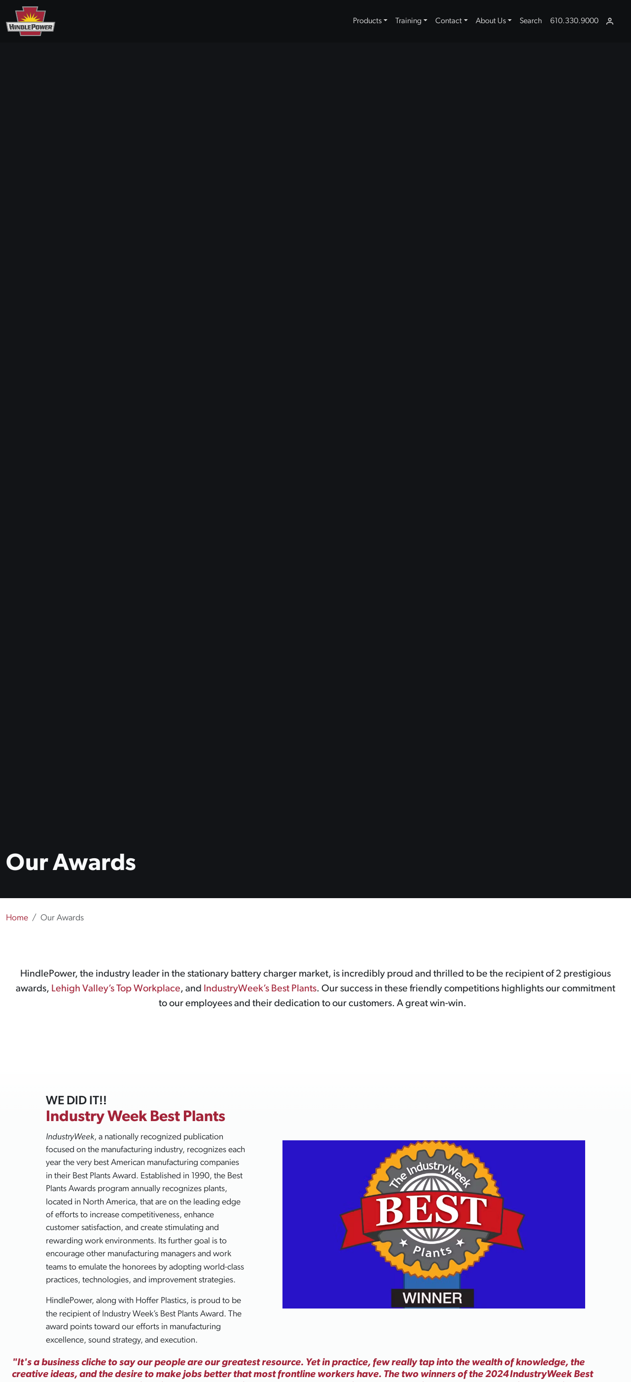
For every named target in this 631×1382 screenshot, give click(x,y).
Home (17, 918)
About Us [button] (491, 21)
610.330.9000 (574, 21)
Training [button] (408, 21)
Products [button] (367, 21)
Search (531, 21)
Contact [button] (448, 21)
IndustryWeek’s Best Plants (260, 989)
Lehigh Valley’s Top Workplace (115, 989)
